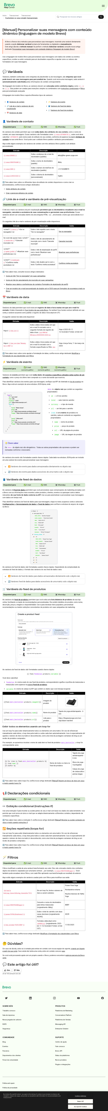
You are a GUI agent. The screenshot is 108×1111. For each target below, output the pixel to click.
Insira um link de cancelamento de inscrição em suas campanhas (29, 280)
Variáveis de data (15, 113)
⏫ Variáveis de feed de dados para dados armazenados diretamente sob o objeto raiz (44, 576)
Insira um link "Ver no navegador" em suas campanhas (25, 276)
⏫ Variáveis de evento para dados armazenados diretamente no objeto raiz (39, 466)
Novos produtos (61, 1060)
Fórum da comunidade (10, 1060)
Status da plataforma (62, 1055)
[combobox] (80, 17)
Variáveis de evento (58, 102)
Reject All (80, 1101)
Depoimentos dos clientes (12, 1055)
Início (5, 16)
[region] (54, 1101)
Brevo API (58, 1051)
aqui (63, 951)
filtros (82, 89)
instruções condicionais (70, 89)
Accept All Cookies (80, 1106)
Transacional (14, 16)
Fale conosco (60, 1046)
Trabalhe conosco (9, 1011)
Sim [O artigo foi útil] (8, 970)
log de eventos (75, 382)
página (37, 685)
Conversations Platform (63, 1015)
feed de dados (19, 490)
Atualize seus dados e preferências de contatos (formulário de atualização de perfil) (37, 284)
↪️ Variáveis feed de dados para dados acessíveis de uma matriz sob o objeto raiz (42, 581)
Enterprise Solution (61, 1029)
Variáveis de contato (16, 102)
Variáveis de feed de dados (61, 106)
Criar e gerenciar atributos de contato (19, 193)
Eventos (5, 1046)
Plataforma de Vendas (63, 1020)
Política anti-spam (9, 1083)
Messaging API (60, 1024)
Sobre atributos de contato (16, 189)
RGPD (5, 1024)
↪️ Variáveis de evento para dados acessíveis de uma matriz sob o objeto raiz (40, 472)
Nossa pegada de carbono (12, 1020)
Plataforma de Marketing (63, 1011)
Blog (4, 1042)
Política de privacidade (10, 1088)
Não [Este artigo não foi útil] (18, 970)
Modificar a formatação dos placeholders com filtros (59, 934)
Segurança (6, 1029)
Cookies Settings (80, 1096)
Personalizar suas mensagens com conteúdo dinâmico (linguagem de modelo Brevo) (43, 49)
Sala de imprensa (9, 1015)
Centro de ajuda (61, 1042)
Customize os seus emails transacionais (21, 18)
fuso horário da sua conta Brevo (36, 310)
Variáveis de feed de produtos (62, 110)
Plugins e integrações (62, 1064)
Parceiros (6, 1051)
